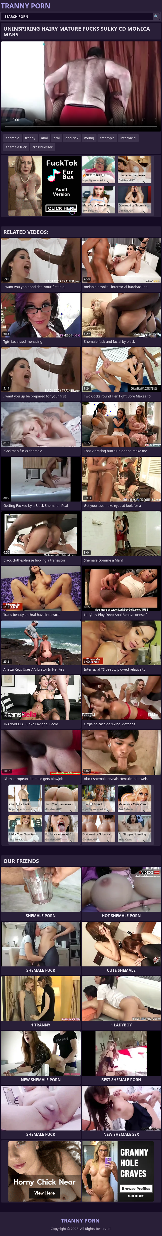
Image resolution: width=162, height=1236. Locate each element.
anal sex (71, 138)
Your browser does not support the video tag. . (81, 86)
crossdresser (42, 147)
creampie (107, 138)
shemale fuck (16, 147)
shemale (12, 138)
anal (44, 138)
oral (57, 138)
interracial (128, 138)
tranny (30, 138)
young (89, 138)
